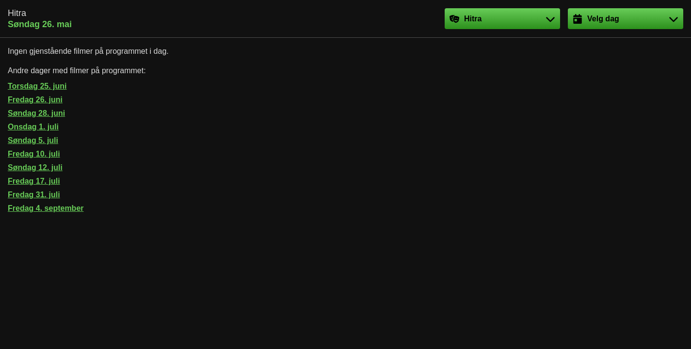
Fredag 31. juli (34, 194)
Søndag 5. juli (33, 140)
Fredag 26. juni (35, 99)
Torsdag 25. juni (37, 86)
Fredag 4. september (46, 208)
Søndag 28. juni (36, 113)
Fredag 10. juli (34, 154)
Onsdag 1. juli (33, 127)
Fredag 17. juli (34, 181)
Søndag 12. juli (35, 167)
